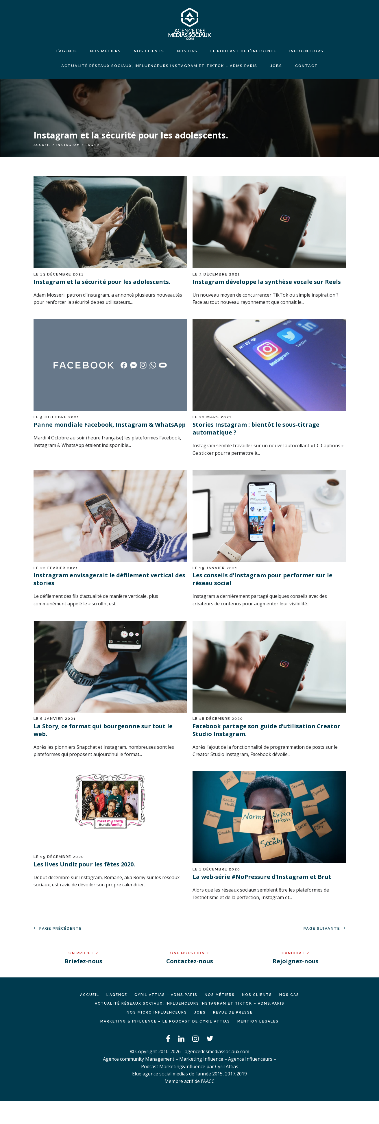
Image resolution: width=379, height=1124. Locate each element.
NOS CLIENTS (149, 51)
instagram (68, 145)
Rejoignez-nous (296, 961)
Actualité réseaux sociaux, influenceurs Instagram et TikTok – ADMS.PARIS (159, 66)
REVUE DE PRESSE (233, 1012)
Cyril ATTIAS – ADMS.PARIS (165, 995)
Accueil (42, 145)
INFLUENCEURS (306, 51)
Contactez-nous (189, 961)
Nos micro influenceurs (157, 1012)
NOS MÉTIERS (105, 51)
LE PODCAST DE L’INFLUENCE (243, 51)
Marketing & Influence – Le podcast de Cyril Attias (165, 1021)
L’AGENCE (116, 995)
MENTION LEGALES (258, 1021)
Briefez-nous (83, 961)
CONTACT (306, 66)
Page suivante (325, 928)
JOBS (276, 66)
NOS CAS (187, 51)
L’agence (66, 51)
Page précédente (58, 928)
